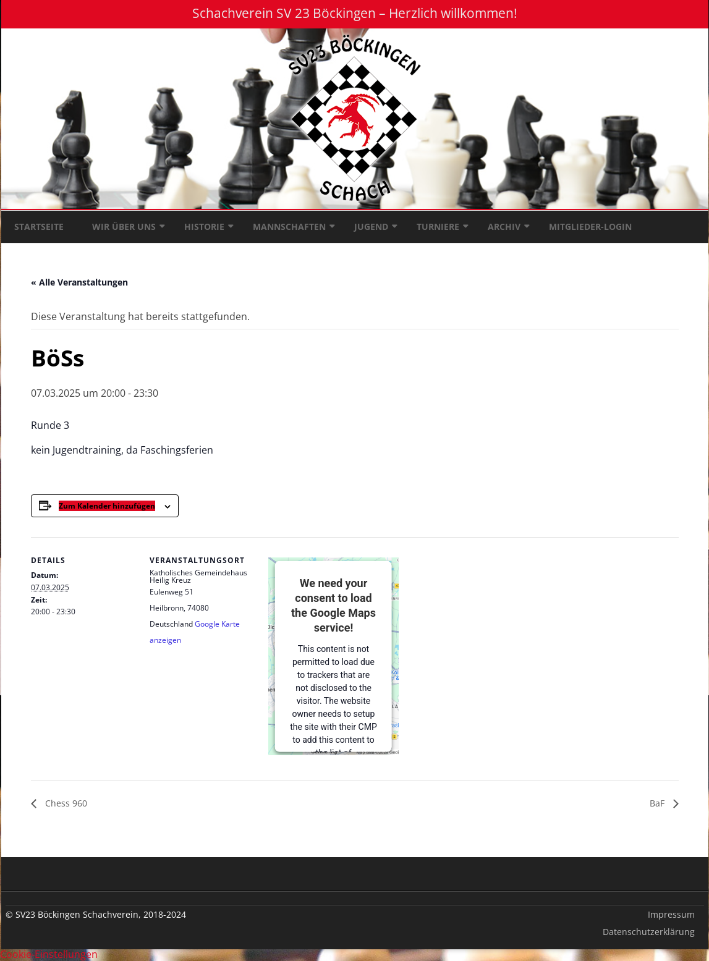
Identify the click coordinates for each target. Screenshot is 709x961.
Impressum (671, 914)
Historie (204, 226)
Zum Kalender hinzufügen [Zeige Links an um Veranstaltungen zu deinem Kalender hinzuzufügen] (107, 506)
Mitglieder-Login (590, 226)
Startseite (39, 226)
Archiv (504, 226)
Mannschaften (289, 226)
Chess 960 (65, 803)
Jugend (371, 226)
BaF (658, 803)
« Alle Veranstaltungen (79, 282)
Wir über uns (124, 226)
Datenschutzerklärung (649, 932)
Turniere (438, 226)
